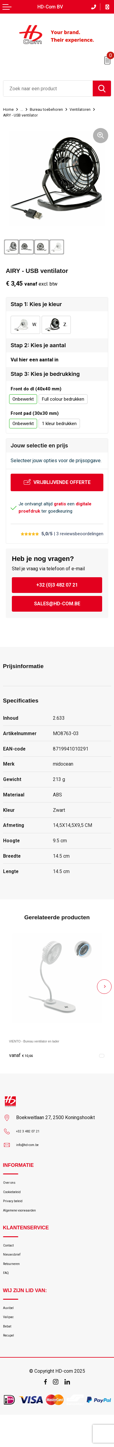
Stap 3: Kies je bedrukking (45, 376)
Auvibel (10, 1331)
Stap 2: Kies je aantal (38, 345)
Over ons (12, 1186)
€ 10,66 (23, 1058)
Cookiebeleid (16, 1198)
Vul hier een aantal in (34, 361)
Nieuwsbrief (15, 1270)
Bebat (9, 1354)
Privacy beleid (16, 1209)
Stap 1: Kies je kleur (36, 304)
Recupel (11, 1366)
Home (9, 109)
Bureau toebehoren (52, 109)
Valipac (10, 1343)
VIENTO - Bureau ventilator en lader (47, 1043)
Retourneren (15, 1282)
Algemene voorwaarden (27, 1221)
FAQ (7, 1294)
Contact (11, 1259)
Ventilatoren (91, 109)
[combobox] (48, 88)
